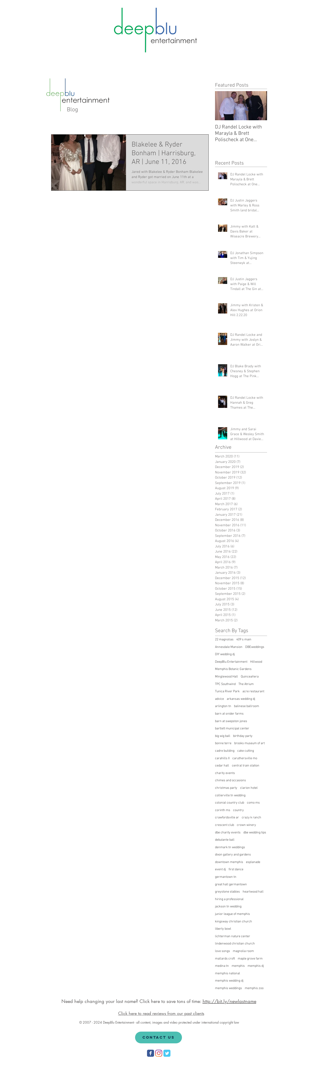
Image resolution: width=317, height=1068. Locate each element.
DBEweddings (254, 647)
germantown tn (225, 877)
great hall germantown (231, 884)
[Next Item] (259, 105)
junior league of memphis (232, 914)
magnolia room (243, 951)
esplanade (253, 862)
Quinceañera (250, 677)
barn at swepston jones (231, 721)
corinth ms (222, 810)
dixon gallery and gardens (233, 855)
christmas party (226, 788)
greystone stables (227, 892)
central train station (245, 766)
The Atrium (246, 684)
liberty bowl (223, 929)
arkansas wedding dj (241, 699)
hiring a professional (229, 899)
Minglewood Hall (226, 677)
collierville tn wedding (230, 795)
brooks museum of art (249, 743)
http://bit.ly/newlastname (229, 1001)
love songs (222, 951)
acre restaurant (253, 691)
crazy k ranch (251, 818)
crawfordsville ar (227, 818)
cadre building (224, 751)
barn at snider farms (229, 714)
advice (219, 699)
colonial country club (229, 803)
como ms (253, 803)
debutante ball (224, 840)
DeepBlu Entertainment (231, 662)
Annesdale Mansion (228, 647)
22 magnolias (224, 640)
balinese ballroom (246, 706)
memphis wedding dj (229, 981)
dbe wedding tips (254, 833)
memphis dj (256, 966)
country (238, 810)
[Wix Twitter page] (166, 1053)
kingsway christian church (233, 922)
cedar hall (222, 766)
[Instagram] (158, 1053)
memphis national (227, 973)
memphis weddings (228, 988)
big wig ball (222, 736)
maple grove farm (250, 959)
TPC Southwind (225, 684)
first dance (236, 869)
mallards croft (225, 959)
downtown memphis (229, 862)
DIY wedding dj (225, 654)
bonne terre (223, 743)
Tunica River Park (227, 691)
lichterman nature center (232, 936)
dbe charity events (228, 833)
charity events (225, 773)
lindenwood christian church (235, 944)
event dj (220, 869)
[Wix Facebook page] (150, 1053)
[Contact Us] (158, 1037)
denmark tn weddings (230, 847)
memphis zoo (254, 988)
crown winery (246, 825)
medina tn (222, 966)
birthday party (243, 736)
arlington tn (223, 706)
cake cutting (245, 751)
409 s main (243, 640)
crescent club (224, 825)
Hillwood (256, 662)
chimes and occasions (230, 780)
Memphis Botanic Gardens (233, 669)
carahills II (222, 758)
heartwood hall (253, 892)
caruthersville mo (244, 758)
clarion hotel (249, 788)
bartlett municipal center (232, 729)
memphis (238, 966)
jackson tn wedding (228, 907)
